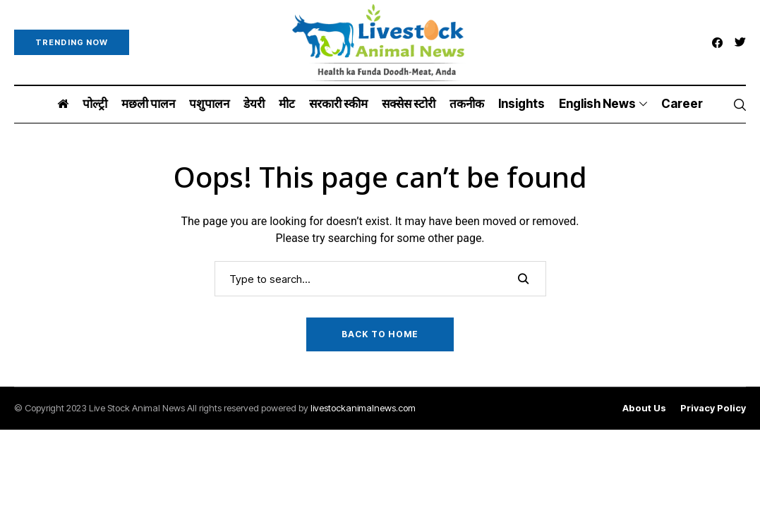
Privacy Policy (713, 408)
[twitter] (740, 42)
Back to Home (380, 334)
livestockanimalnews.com (363, 407)
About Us (644, 408)
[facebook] (717, 42)
